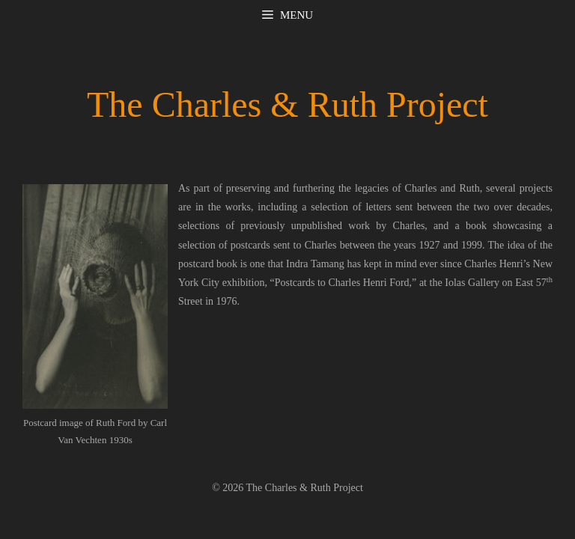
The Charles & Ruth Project (287, 104)
